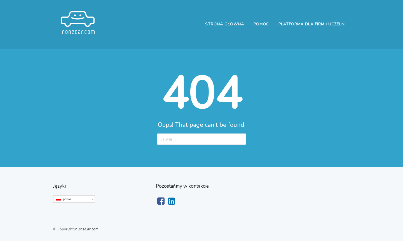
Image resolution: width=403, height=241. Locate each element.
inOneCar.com (86, 229)
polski (63, 199)
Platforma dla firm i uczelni (312, 24)
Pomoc (261, 24)
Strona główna (224, 24)
